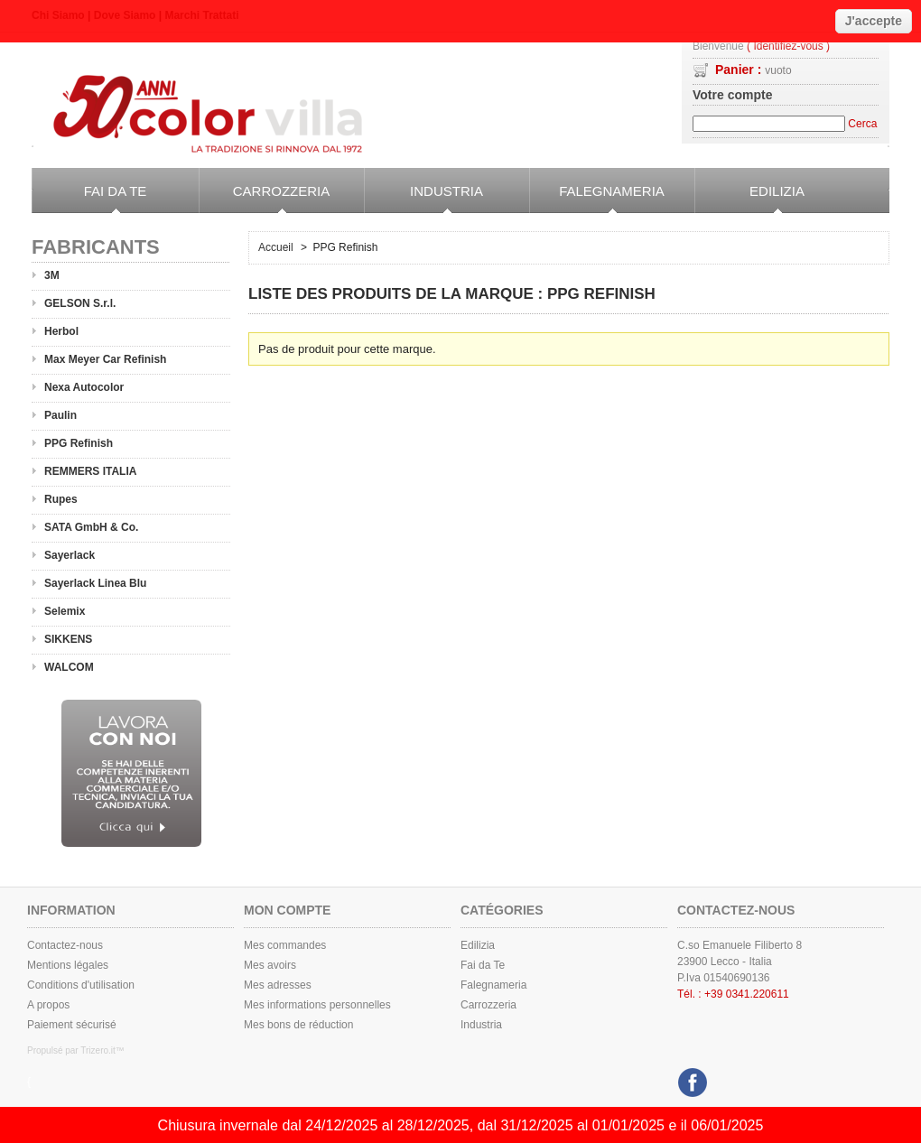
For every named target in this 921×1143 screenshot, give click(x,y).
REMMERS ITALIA (90, 471)
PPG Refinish (78, 443)
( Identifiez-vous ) (788, 46)
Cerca (862, 123)
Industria (423, 198)
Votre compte (732, 95)
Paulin (60, 415)
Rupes (61, 499)
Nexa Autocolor (84, 387)
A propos (48, 1005)
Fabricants (96, 247)
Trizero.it (98, 1050)
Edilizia (749, 198)
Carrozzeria (264, 198)
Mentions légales (67, 965)
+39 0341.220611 (746, 994)
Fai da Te (89, 198)
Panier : (753, 69)
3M (52, 275)
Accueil (275, 247)
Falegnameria (597, 198)
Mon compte (287, 910)
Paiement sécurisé (71, 1024)
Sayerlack (69, 555)
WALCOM (69, 667)
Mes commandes (285, 945)
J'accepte (873, 21)
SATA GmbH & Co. (91, 527)
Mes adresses (278, 985)
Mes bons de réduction (298, 1024)
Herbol (61, 331)
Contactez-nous (65, 945)
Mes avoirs (270, 965)
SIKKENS (68, 639)
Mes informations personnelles (317, 1005)
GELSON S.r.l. (80, 303)
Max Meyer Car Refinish (105, 359)
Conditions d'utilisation (81, 985)
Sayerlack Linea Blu (95, 583)
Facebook (690, 1078)
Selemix (64, 611)
